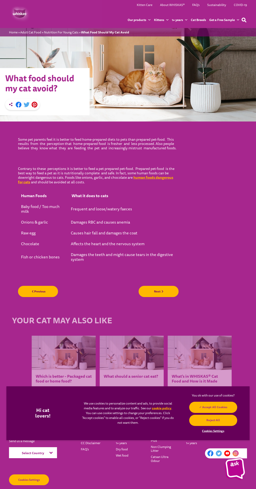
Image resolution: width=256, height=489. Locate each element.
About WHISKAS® (172, 5)
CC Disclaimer (90, 443)
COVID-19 (240, 5)
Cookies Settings (29, 480)
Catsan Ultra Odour (159, 459)
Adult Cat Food (30, 32)
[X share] (27, 105)
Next (158, 291)
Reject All (213, 420)
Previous (38, 291)
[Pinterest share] (34, 105)
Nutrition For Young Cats (61, 32)
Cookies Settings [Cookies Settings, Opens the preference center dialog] (213, 431)
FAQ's (196, 5)
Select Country (37, 452)
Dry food (122, 449)
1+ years (121, 443)
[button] (235, 468)
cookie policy (161, 408)
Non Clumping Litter (161, 449)
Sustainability (216, 5)
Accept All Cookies (214, 407)
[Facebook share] (19, 105)
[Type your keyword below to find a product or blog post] (244, 20)
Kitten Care (144, 5)
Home (13, 32)
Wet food (122, 455)
